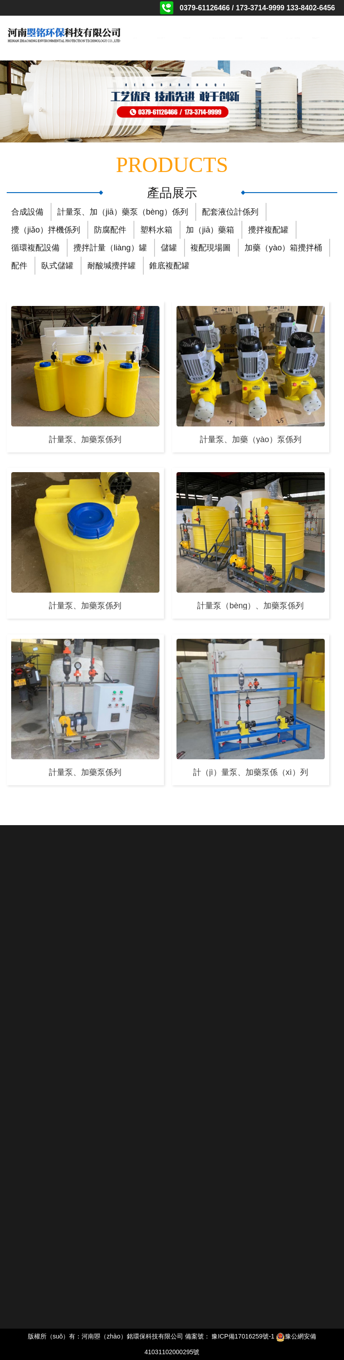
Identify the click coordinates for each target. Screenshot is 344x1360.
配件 (19, 265)
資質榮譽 (238, 38)
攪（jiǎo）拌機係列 (45, 229)
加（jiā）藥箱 (210, 229)
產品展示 (186, 38)
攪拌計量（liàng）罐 (110, 247)
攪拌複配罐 (268, 229)
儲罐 (169, 247)
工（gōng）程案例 (213, 38)
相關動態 (264, 38)
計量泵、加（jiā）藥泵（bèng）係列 (122, 211)
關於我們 (161, 38)
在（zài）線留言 (290, 38)
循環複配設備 (35, 247)
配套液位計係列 (230, 211)
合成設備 (27, 211)
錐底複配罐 (169, 265)
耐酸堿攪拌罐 (111, 265)
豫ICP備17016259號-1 (242, 1336)
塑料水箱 (156, 229)
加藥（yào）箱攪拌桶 (283, 247)
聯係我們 (315, 38)
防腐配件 (110, 229)
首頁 (135, 38)
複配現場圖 (210, 247)
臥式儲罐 (57, 265)
